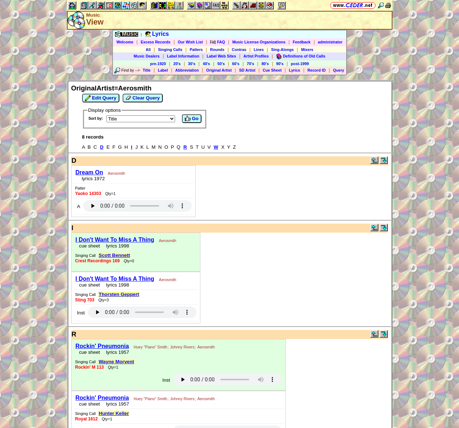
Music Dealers (147, 56)
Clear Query (143, 98)
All (148, 49)
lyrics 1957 (116, 352)
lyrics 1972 (92, 178)
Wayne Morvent (116, 361)
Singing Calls (170, 49)
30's (191, 64)
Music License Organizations (258, 42)
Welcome (124, 42)
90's (280, 64)
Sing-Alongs (282, 49)
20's (176, 64)
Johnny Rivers (182, 347)
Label (163, 70)
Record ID (316, 70)
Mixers (307, 49)
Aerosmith (116, 173)
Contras (239, 49)
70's (250, 64)
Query (338, 70)
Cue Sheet (272, 70)
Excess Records (155, 42)
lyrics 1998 (116, 246)
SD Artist (247, 70)
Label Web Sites (221, 56)
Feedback (301, 42)
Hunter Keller (114, 413)
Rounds (217, 49)
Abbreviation (187, 70)
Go (192, 119)
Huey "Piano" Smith (150, 347)
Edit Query (100, 98)
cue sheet (89, 246)
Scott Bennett (114, 255)
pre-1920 (158, 64)
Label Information (183, 56)
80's (265, 64)
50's (221, 64)
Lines (259, 49)
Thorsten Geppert (119, 294)
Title (146, 70)
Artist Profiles (256, 56)
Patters (196, 49)
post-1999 (300, 64)
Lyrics (294, 70)
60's (235, 64)
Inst (81, 312)
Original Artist (219, 70)
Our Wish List (190, 42)
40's (206, 64)
